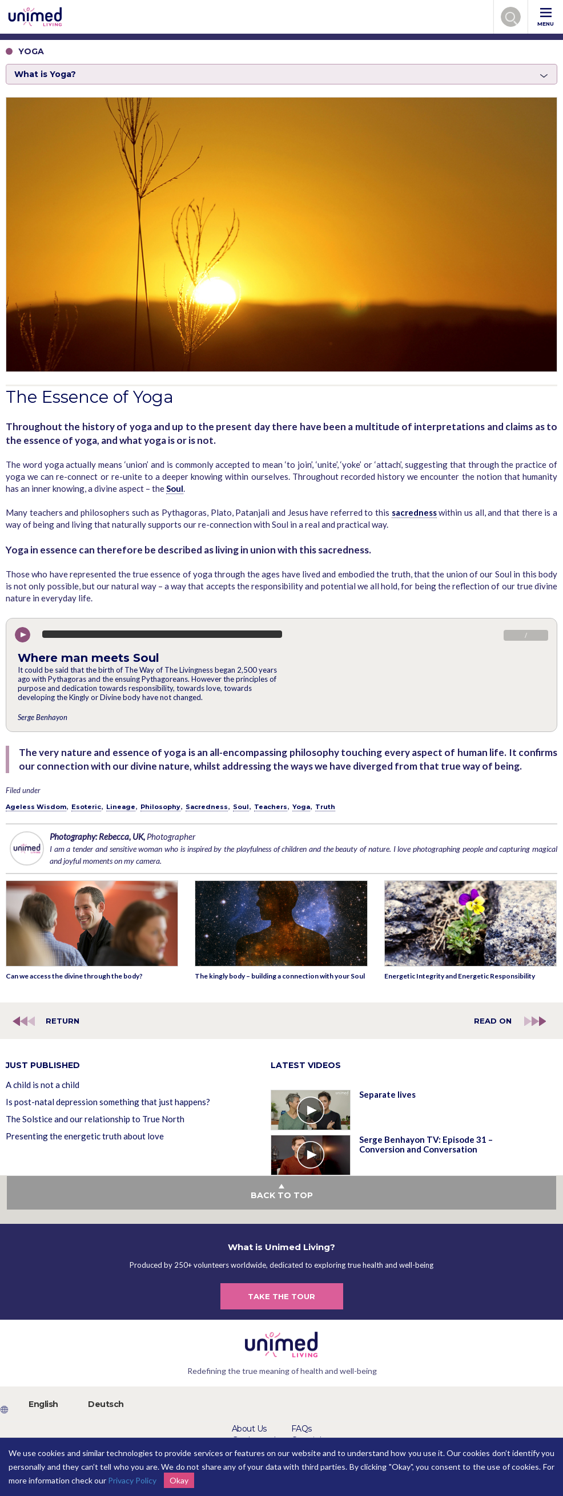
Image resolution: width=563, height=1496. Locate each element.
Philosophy (160, 807)
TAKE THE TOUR (281, 1296)
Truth (325, 807)
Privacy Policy (132, 1480)
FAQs (301, 1429)
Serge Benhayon (42, 717)
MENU (545, 17)
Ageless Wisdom (36, 807)
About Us (249, 1429)
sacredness (414, 512)
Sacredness (207, 807)
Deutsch (106, 1404)
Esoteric (86, 807)
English (43, 1404)
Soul (174, 488)
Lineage (120, 807)
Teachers (270, 807)
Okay (179, 1480)
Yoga (301, 807)
